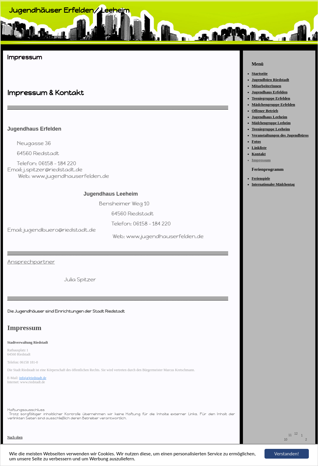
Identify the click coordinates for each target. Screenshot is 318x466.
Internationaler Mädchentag (273, 184)
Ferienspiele (261, 178)
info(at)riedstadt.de (32, 378)
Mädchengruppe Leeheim (271, 123)
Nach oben (15, 437)
